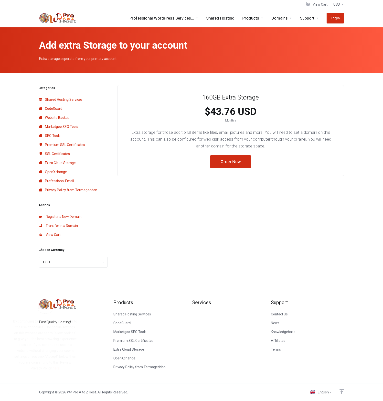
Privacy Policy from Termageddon (68, 190)
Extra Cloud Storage (57, 163)
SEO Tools (50, 136)
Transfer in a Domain (58, 226)
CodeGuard (50, 109)
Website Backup (54, 118)
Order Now (231, 161)
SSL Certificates (54, 154)
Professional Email (56, 181)
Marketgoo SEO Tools (58, 127)
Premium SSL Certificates (62, 145)
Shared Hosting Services (61, 99)
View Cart (50, 235)
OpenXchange (53, 172)
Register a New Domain (60, 217)
